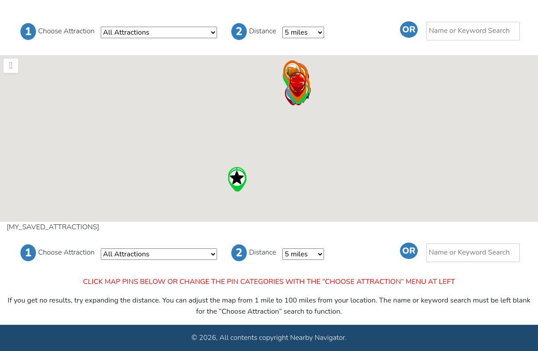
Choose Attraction (57, 31)
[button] (237, 180)
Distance (253, 31)
